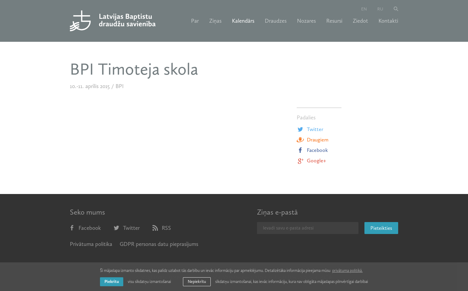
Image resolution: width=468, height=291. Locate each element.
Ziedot (360, 21)
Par (195, 21)
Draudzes (276, 21)
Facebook (312, 150)
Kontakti (388, 21)
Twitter (310, 129)
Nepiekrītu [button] (197, 281)
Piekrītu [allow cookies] (111, 281)
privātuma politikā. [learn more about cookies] (347, 270)
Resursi (334, 21)
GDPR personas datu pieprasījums (159, 244)
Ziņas (215, 21)
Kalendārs (243, 21)
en (364, 9)
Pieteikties (381, 228)
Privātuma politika (91, 244)
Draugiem (312, 139)
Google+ (311, 160)
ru (380, 9)
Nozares (306, 21)
